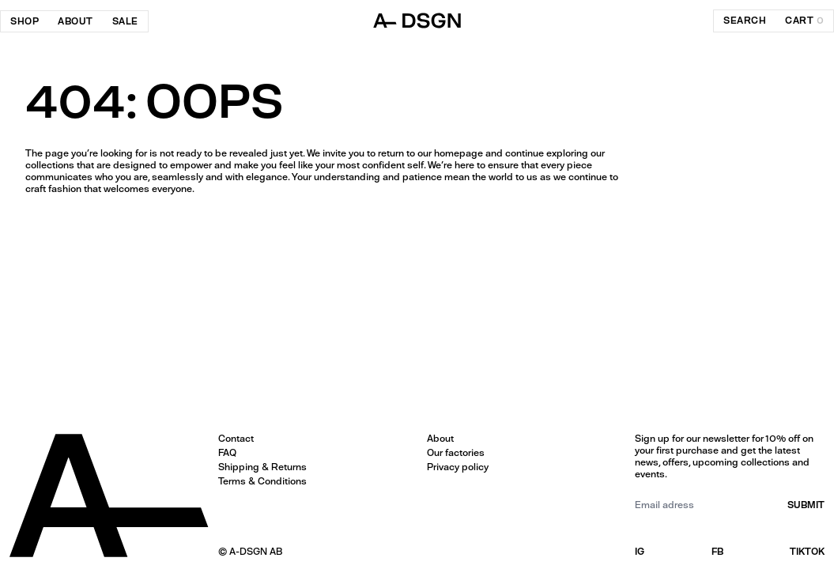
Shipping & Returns (262, 467)
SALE (125, 21)
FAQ (227, 452)
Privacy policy (458, 467)
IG (639, 551)
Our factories (456, 452)
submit (806, 505)
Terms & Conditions (262, 481)
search (744, 20)
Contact (236, 438)
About (75, 21)
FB (717, 551)
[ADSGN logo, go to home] (417, 20)
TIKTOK (807, 551)
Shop (24, 21)
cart (804, 20)
